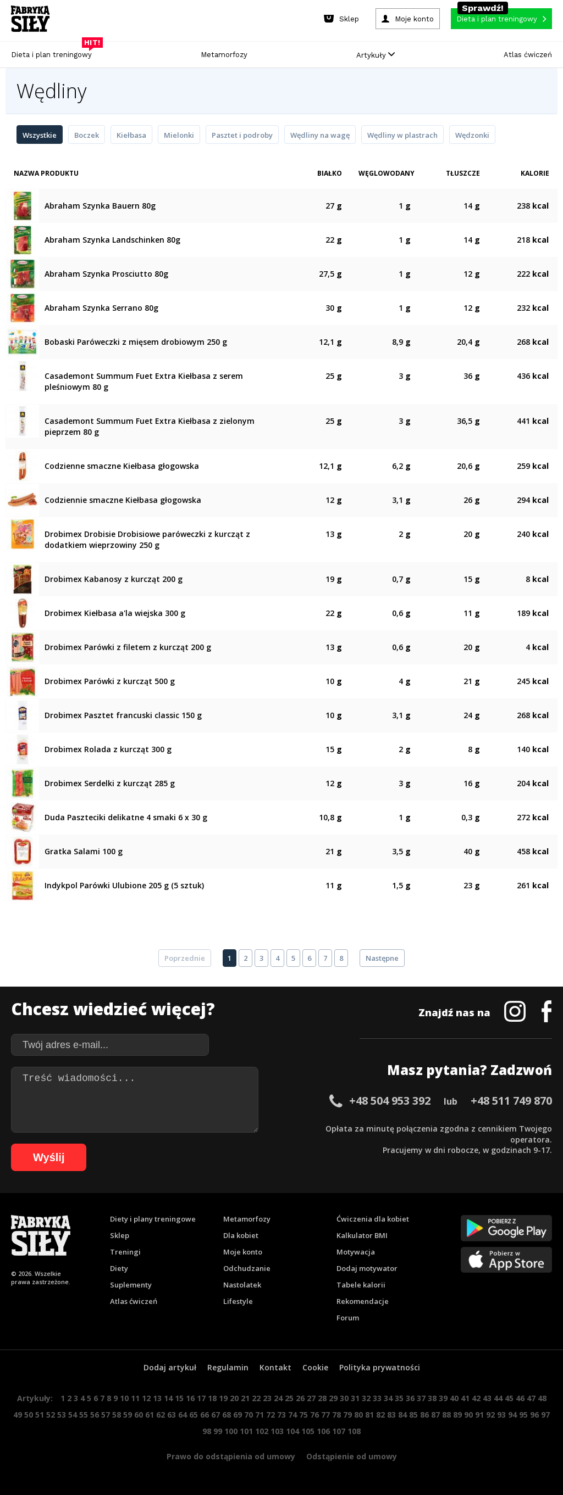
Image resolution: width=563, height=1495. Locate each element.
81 (369, 1414)
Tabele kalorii (360, 1285)
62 (160, 1414)
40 (454, 1398)
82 (380, 1414)
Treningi (125, 1252)
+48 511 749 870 (511, 1100)
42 (476, 1398)
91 (479, 1414)
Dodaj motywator (367, 1268)
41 (465, 1398)
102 (261, 1431)
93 (501, 1414)
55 (83, 1414)
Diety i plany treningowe (153, 1219)
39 (443, 1398)
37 (421, 1398)
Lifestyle (238, 1301)
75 (303, 1414)
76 (314, 1414)
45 (509, 1398)
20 (234, 1398)
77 (325, 1414)
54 (72, 1414)
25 (289, 1398)
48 (542, 1398)
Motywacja (355, 1252)
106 (323, 1431)
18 (212, 1398)
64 (182, 1414)
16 (190, 1398)
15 (179, 1398)
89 (457, 1414)
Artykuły (375, 55)
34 (388, 1398)
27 (311, 1398)
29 (333, 1398)
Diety (119, 1268)
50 (28, 1414)
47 (531, 1398)
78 (336, 1414)
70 (248, 1414)
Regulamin (228, 1367)
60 (138, 1414)
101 (246, 1431)
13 (157, 1398)
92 (490, 1414)
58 (116, 1414)
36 (410, 1398)
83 (391, 1414)
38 (432, 1398)
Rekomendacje (362, 1301)
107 (338, 1431)
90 (468, 1414)
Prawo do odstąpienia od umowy (231, 1456)
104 (292, 1431)
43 (487, 1398)
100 (231, 1431)
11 (135, 1398)
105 (307, 1431)
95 (523, 1414)
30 (344, 1398)
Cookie (315, 1367)
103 (277, 1431)
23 (267, 1398)
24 (278, 1398)
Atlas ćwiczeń (528, 55)
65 (193, 1414)
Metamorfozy (224, 55)
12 (146, 1398)
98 (206, 1431)
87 (435, 1414)
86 (424, 1414)
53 (61, 1414)
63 (171, 1414)
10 (124, 1398)
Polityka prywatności (379, 1367)
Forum (347, 1318)
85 (413, 1414)
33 (377, 1398)
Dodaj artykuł (169, 1367)
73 (281, 1414)
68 (226, 1414)
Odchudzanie (247, 1268)
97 (545, 1414)
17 (201, 1398)
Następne (382, 958)
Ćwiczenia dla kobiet (372, 1219)
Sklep (119, 1235)
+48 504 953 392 (389, 1100)
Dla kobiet (240, 1235)
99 (217, 1431)
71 (259, 1414)
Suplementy (131, 1285)
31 (355, 1398)
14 (168, 1398)
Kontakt (275, 1367)
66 (204, 1414)
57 (105, 1414)
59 (127, 1414)
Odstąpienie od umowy (351, 1456)
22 (256, 1398)
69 (237, 1414)
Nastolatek (242, 1285)
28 (322, 1398)
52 (50, 1414)
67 (215, 1414)
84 (402, 1414)
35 (399, 1398)
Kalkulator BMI (362, 1235)
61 (149, 1414)
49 (17, 1414)
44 (498, 1398)
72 (270, 1414)
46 (520, 1398)
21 (245, 1398)
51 (39, 1414)
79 (347, 1414)
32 (366, 1398)
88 (446, 1414)
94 (512, 1414)
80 (358, 1414)
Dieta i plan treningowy (54, 52)
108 (354, 1431)
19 (223, 1398)
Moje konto (242, 1252)
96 (534, 1414)
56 (94, 1414)
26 (300, 1398)
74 (292, 1414)
